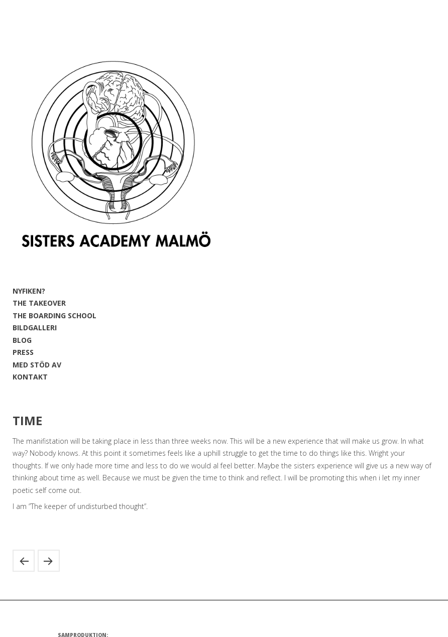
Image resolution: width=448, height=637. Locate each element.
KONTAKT (30, 376)
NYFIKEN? (29, 291)
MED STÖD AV (37, 364)
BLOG (22, 340)
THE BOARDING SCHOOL (54, 315)
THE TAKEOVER (39, 303)
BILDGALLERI (35, 327)
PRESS (23, 352)
